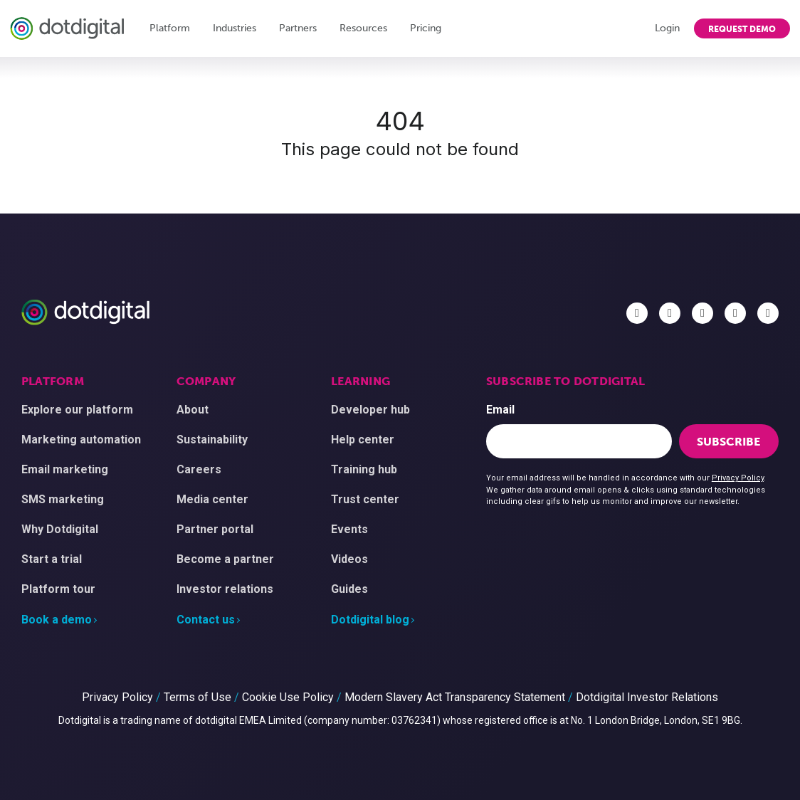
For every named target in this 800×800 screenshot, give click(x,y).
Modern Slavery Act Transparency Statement (454, 697)
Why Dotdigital (59, 529)
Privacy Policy (738, 478)
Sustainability (212, 439)
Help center (362, 439)
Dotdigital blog (370, 619)
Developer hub (370, 409)
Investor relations (225, 589)
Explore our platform (77, 409)
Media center (212, 499)
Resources (363, 28)
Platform (169, 28)
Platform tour (58, 589)
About (193, 409)
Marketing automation (81, 439)
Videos (349, 559)
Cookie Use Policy (288, 697)
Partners (298, 28)
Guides (349, 589)
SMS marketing (62, 499)
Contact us (206, 619)
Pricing (425, 28)
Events (349, 529)
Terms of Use (197, 697)
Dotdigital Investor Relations (647, 697)
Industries (234, 28)
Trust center (365, 499)
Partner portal (215, 529)
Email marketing (64, 469)
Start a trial (51, 559)
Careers (199, 469)
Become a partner (225, 559)
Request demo (742, 29)
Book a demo (56, 619)
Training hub (364, 469)
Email (500, 409)
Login (667, 28)
